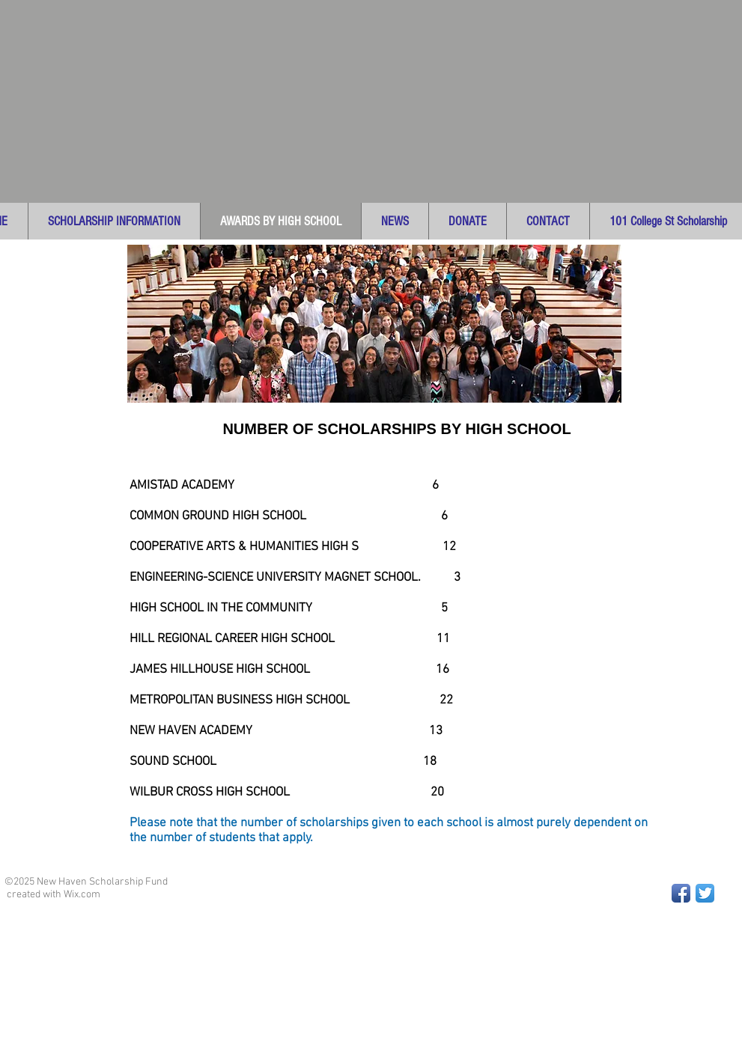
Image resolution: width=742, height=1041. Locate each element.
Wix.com (82, 894)
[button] (114, 221)
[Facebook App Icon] (681, 893)
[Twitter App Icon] (705, 893)
